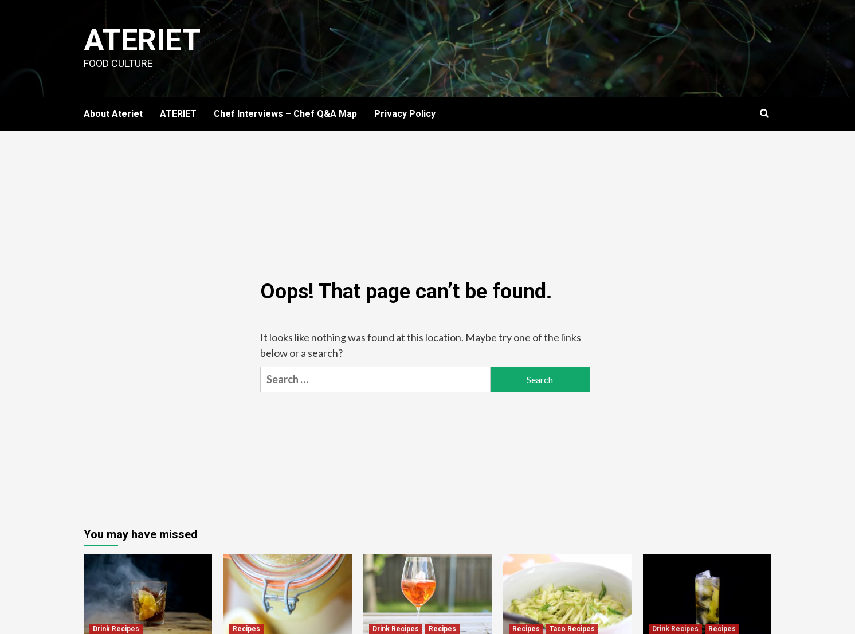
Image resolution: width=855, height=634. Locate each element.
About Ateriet (113, 113)
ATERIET (178, 113)
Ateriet (142, 40)
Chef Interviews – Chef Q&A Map (285, 113)
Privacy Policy (405, 113)
